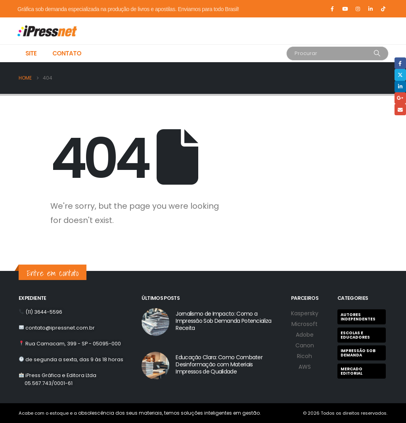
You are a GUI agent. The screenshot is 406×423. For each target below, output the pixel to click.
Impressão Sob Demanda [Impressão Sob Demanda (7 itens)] (358, 353)
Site (30, 53)
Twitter (400, 74)
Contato (66, 53)
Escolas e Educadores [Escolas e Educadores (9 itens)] (355, 335)
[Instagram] (357, 8)
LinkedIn (400, 86)
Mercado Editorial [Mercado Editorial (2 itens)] (351, 371)
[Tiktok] (383, 8)
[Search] (377, 53)
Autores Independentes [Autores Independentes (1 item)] (358, 317)
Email (400, 109)
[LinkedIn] (370, 8)
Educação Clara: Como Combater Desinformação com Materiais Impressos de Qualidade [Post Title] (219, 364)
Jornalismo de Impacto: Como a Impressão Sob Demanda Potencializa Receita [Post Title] (223, 321)
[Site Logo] (40, 30)
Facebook (400, 63)
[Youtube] (344, 8)
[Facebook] (332, 8)
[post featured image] (155, 322)
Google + (400, 98)
